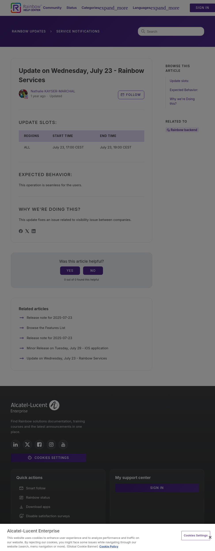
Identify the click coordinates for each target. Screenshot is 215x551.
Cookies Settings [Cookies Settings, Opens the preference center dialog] (196, 535)
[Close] (210, 537)
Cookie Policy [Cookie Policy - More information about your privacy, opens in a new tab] (108, 546)
